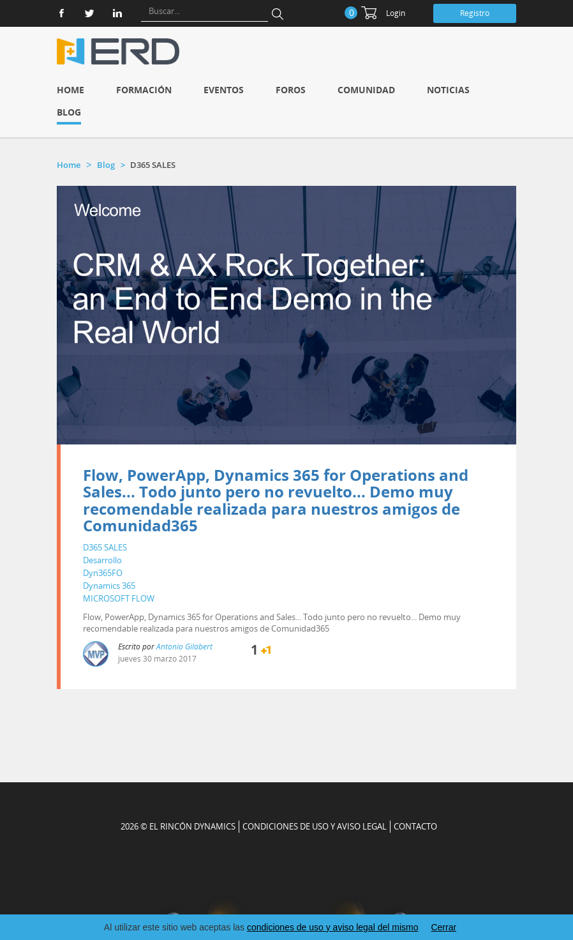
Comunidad (366, 90)
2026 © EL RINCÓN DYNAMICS (178, 826)
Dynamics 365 (109, 585)
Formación (144, 90)
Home (70, 90)
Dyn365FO (103, 573)
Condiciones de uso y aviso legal (314, 826)
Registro (474, 13)
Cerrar (443, 927)
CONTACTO (415, 826)
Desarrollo (102, 560)
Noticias (448, 90)
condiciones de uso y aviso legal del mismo (332, 927)
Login (395, 13)
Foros (291, 90)
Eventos (224, 90)
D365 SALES (105, 547)
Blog (69, 112)
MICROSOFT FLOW (118, 598)
